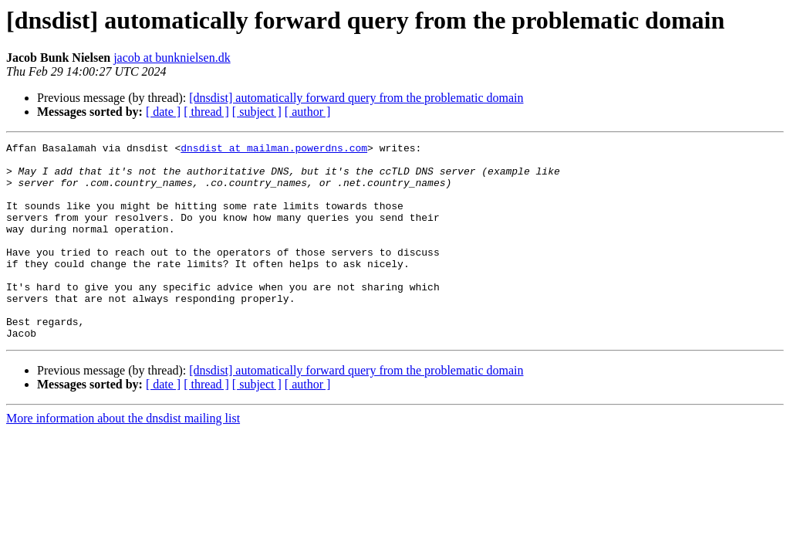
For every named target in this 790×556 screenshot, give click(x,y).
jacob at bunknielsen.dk (172, 57)
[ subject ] (257, 111)
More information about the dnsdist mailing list (123, 457)
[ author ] (308, 111)
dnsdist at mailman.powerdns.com (274, 150)
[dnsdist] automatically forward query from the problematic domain (356, 97)
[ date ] (163, 111)
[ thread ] (206, 111)
